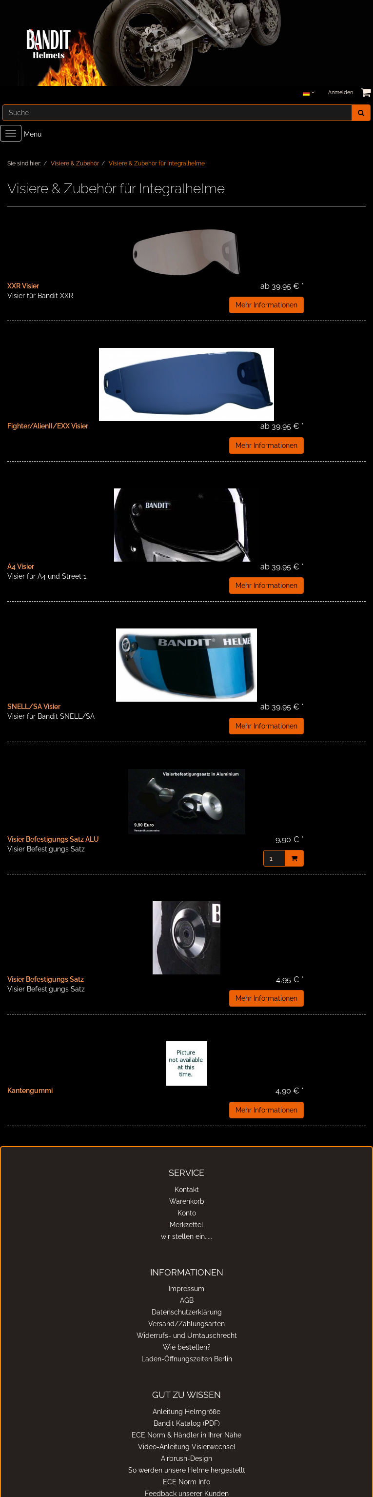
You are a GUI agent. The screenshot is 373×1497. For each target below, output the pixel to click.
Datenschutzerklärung (187, 1312)
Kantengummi (30, 1090)
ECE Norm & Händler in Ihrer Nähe (186, 1435)
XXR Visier (23, 286)
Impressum (186, 1289)
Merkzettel (186, 1225)
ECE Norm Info (186, 1482)
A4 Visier (20, 566)
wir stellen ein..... (186, 1236)
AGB (187, 1300)
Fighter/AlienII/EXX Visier (47, 426)
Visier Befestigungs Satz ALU (53, 839)
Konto (186, 1213)
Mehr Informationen (266, 305)
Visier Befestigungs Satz (45, 979)
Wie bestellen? (187, 1347)
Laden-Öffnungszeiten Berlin (186, 1359)
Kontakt (187, 1190)
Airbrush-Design (186, 1458)
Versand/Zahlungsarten (186, 1324)
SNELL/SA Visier (33, 706)
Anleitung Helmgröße (186, 1412)
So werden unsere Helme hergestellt (186, 1470)
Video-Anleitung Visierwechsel (187, 1447)
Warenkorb (186, 1201)
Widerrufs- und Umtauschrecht (187, 1335)
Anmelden (340, 92)
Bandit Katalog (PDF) (187, 1423)
